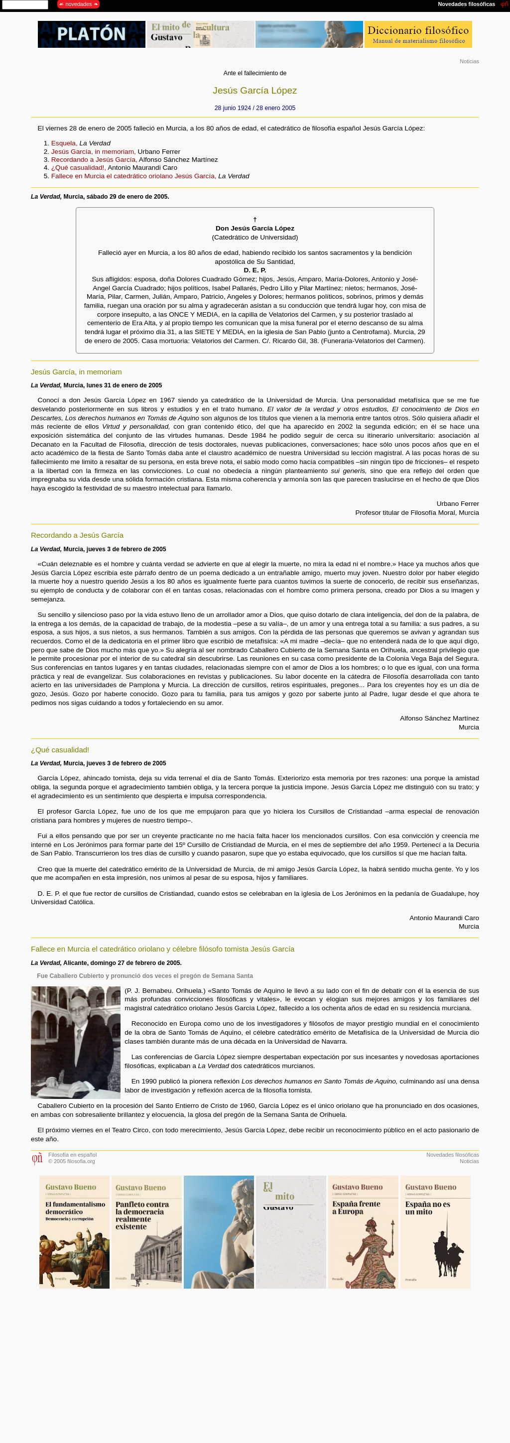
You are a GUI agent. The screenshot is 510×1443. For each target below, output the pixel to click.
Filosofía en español (72, 1155)
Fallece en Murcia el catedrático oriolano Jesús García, (134, 176)
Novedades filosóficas (452, 1155)
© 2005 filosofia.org (71, 1161)
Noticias (469, 61)
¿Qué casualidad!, (78, 167)
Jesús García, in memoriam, (93, 151)
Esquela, (64, 143)
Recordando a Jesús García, (94, 159)
